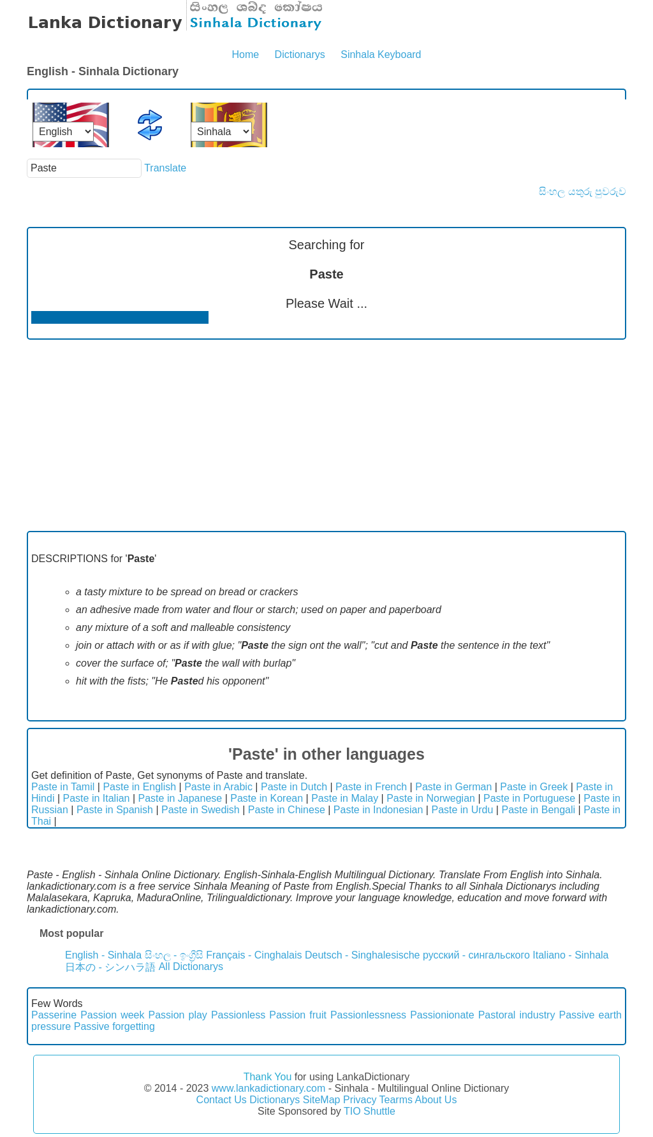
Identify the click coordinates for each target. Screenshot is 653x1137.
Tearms (396, 1099)
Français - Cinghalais (254, 955)
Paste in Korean (266, 798)
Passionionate (442, 1015)
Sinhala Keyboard (381, 54)
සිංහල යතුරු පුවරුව (582, 191)
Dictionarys (300, 54)
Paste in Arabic (218, 786)
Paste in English (139, 786)
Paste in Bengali (538, 809)
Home (245, 54)
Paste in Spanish (115, 809)
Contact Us (221, 1099)
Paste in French (371, 786)
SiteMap (322, 1099)
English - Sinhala (103, 955)
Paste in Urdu (462, 809)
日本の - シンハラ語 (110, 967)
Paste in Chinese (286, 809)
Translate (165, 168)
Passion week (112, 1015)
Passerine (54, 1015)
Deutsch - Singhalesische (362, 955)
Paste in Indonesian (378, 809)
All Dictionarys (191, 966)
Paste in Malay (344, 798)
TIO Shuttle (369, 1111)
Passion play (178, 1015)
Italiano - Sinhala (570, 955)
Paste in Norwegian (430, 798)
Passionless (238, 1015)
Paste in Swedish (200, 809)
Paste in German (453, 786)
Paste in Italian (96, 798)
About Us (436, 1099)
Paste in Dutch (294, 786)
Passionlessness (368, 1015)
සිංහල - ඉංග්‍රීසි (174, 955)
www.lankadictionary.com (268, 1088)
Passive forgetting (114, 1026)
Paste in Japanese (180, 798)
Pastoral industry (516, 1015)
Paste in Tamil (62, 786)
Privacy (359, 1099)
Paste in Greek (534, 786)
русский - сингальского (476, 955)
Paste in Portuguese (529, 798)
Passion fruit (297, 1015)
